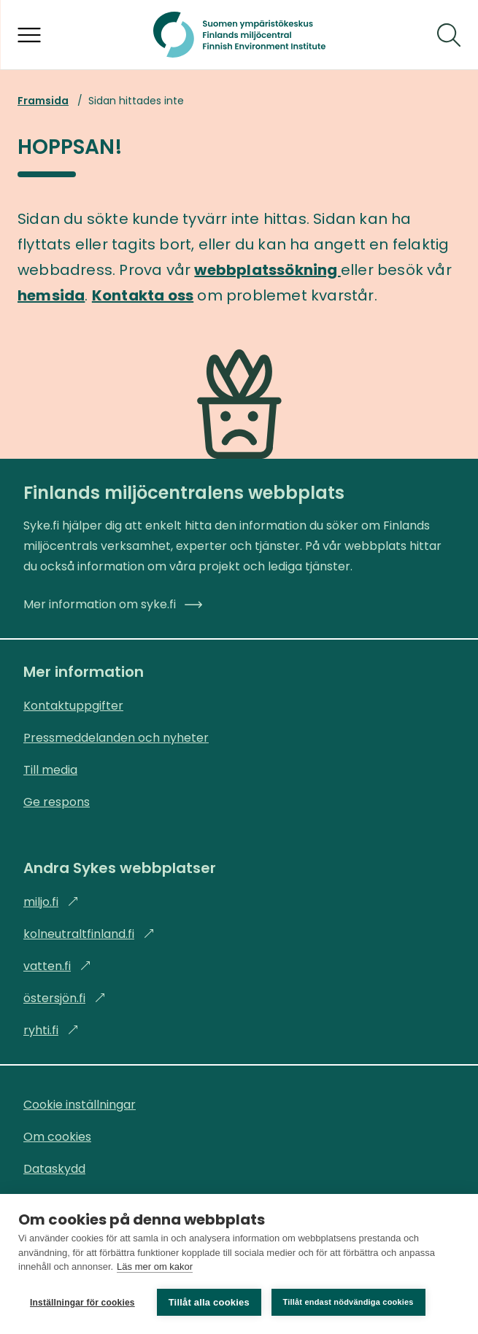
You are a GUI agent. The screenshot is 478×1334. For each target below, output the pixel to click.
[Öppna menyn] (29, 35)
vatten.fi (57, 966)
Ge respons (56, 802)
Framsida (43, 100)
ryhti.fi (51, 1030)
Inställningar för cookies (82, 1303)
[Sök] (448, 35)
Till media (50, 769)
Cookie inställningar (79, 1104)
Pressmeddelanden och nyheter (116, 737)
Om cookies (57, 1136)
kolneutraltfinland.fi (89, 934)
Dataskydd (54, 1168)
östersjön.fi (64, 998)
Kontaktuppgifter (73, 705)
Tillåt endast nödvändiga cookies (348, 1302)
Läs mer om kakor (155, 1267)
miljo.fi (51, 901)
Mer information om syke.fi (112, 604)
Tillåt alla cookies (209, 1302)
